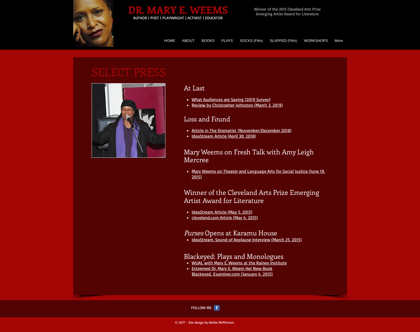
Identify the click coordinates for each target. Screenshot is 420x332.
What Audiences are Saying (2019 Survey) (231, 99)
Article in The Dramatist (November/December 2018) (241, 130)
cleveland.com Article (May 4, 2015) (225, 217)
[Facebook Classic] (217, 308)
